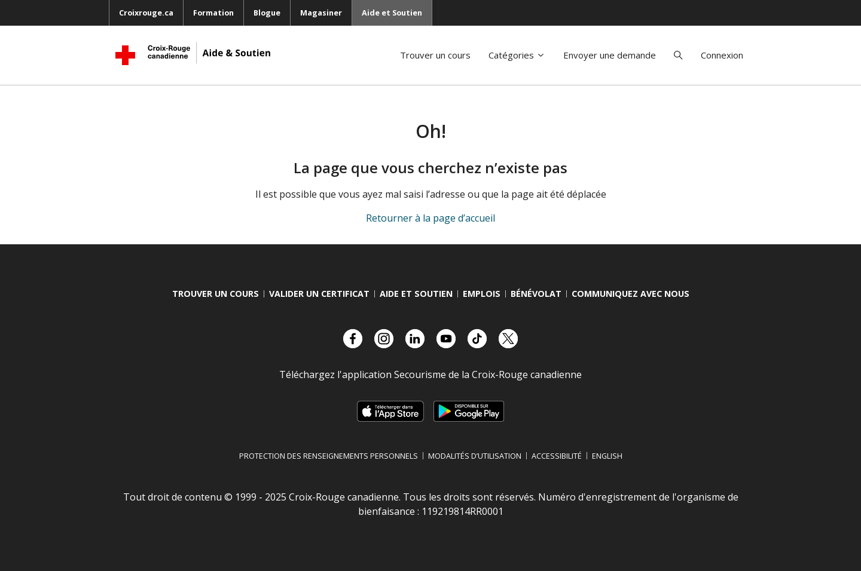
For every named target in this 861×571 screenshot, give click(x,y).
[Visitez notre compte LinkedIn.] (415, 338)
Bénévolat (536, 293)
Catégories (516, 55)
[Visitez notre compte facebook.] (352, 338)
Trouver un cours (435, 55)
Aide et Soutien (392, 12)
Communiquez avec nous (630, 293)
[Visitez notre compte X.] (508, 338)
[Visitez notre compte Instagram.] (383, 338)
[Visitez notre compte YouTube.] (446, 338)
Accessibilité (557, 455)
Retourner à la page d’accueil (430, 218)
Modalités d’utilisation (474, 455)
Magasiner (321, 12)
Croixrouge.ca (146, 12)
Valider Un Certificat (319, 293)
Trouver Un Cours (215, 293)
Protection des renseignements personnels (328, 455)
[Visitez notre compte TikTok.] (477, 338)
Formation (213, 12)
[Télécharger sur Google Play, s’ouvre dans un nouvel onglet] (469, 411)
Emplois (481, 293)
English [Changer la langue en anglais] (607, 455)
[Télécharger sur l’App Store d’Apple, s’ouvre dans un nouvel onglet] (390, 411)
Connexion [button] (722, 55)
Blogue (267, 12)
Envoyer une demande (609, 55)
